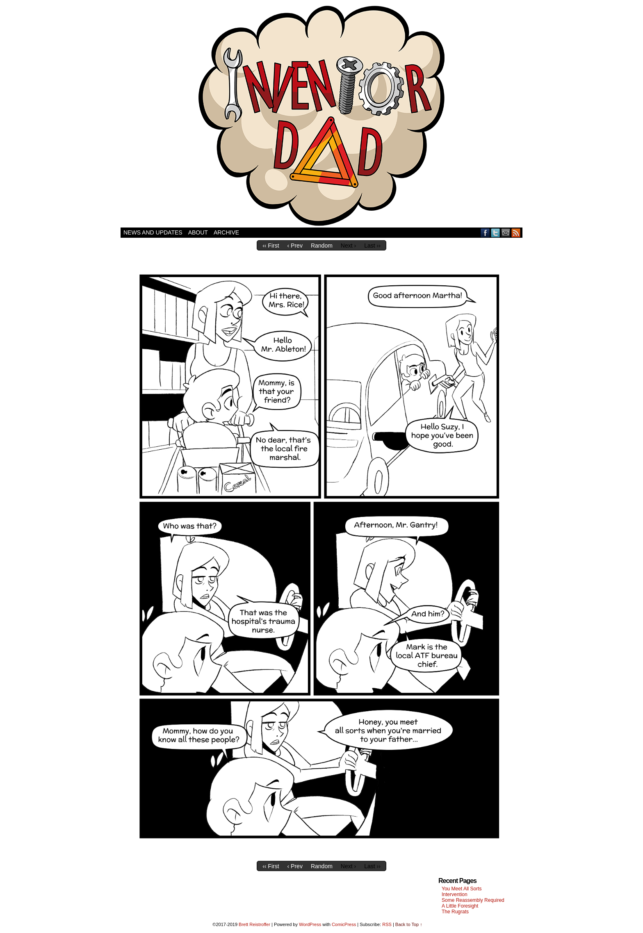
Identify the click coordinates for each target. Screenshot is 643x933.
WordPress (310, 924)
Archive (226, 232)
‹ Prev (295, 245)
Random (322, 245)
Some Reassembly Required (473, 900)
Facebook (485, 233)
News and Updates (152, 232)
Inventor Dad (321, 116)
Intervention (454, 894)
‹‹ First (270, 245)
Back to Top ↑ (408, 924)
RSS (516, 233)
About (198, 232)
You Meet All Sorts (462, 889)
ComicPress (344, 924)
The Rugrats (455, 912)
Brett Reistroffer (254, 924)
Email (506, 233)
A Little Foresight (460, 906)
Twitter (495, 233)
